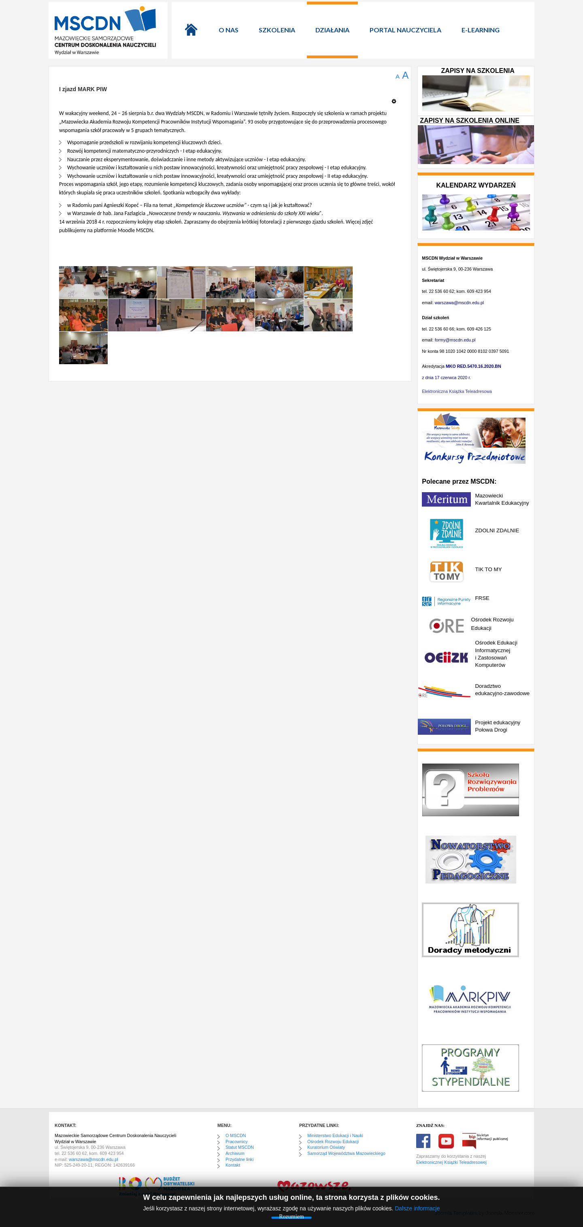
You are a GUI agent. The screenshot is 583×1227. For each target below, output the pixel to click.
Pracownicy (236, 1141)
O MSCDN (236, 1135)
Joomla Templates (456, 1213)
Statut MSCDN (240, 1147)
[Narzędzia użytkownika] (396, 98)
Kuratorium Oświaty (326, 1147)
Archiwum (235, 1153)
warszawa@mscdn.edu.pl (459, 302)
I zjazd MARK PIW (83, 89)
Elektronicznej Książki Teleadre (446, 1162)
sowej (481, 1162)
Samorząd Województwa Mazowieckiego (346, 1153)
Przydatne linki (239, 1159)
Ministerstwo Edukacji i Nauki (335, 1135)
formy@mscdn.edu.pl (455, 339)
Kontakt (233, 1165)
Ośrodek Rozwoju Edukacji (333, 1141)
